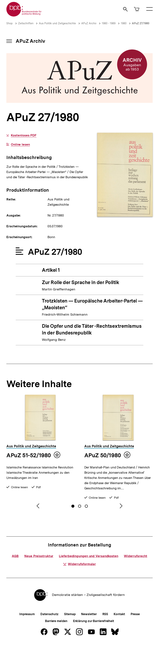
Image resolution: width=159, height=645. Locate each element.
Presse (135, 614)
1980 (123, 23)
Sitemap (69, 614)
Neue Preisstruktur (38, 556)
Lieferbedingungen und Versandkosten (88, 556)
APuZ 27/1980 (140, 23)
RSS (105, 614)
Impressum (27, 614)
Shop (9, 23)
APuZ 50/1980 (102, 455)
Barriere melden (56, 621)
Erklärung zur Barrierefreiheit (93, 621)
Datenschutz (49, 614)
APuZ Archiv (88, 23)
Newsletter (89, 614)
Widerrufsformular (79, 564)
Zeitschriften (25, 23)
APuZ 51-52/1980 (28, 455)
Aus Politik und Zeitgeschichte (57, 23)
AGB (15, 556)
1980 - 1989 (108, 23)
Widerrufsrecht (135, 556)
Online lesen (20, 145)
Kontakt (119, 614)
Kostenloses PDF (24, 135)
